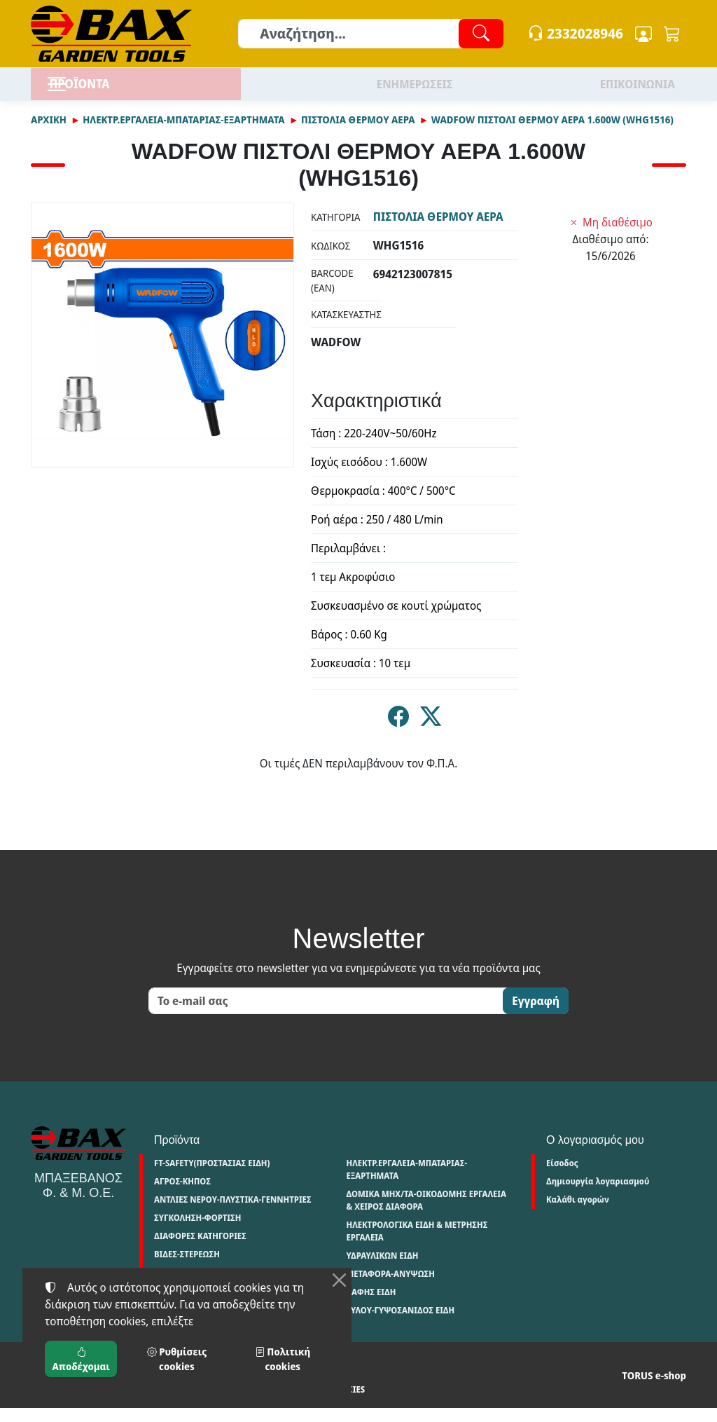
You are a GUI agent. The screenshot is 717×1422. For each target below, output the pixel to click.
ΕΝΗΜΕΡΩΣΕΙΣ (415, 91)
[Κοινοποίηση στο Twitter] (430, 734)
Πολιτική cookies (229, 1403)
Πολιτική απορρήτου (138, 1403)
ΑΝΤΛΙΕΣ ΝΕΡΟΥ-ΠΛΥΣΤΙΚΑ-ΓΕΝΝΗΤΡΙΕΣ (233, 1214)
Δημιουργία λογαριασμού (597, 1196)
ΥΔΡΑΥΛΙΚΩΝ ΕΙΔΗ (382, 1270)
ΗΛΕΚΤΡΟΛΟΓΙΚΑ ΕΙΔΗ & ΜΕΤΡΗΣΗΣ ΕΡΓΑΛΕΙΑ (416, 1245)
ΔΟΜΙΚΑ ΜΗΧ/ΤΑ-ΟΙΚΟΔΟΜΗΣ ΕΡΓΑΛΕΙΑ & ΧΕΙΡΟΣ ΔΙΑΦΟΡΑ (426, 1215)
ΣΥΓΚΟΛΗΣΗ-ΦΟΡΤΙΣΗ (197, 1232)
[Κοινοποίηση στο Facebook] (398, 734)
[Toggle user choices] (643, 33)
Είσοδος (562, 1178)
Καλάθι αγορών (577, 1214)
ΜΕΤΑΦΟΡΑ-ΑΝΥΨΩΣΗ (390, 1288)
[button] (672, 33)
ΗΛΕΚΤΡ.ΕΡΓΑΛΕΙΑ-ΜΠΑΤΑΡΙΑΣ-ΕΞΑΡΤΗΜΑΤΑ (183, 133)
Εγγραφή (535, 1015)
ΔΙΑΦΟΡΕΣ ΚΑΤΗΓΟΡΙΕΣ (200, 1251)
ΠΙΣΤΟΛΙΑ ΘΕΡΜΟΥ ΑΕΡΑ (358, 133)
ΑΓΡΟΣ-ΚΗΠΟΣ (182, 1196)
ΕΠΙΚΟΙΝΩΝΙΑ (637, 91)
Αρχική (49, 133)
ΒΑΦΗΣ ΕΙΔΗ (371, 1307)
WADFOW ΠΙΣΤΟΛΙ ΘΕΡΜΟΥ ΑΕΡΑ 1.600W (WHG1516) (552, 133)
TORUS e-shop (654, 1389)
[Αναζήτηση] (370, 33)
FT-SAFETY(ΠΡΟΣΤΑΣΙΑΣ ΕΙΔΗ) (212, 1178)
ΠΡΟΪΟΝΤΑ (111, 90)
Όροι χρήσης (58, 1403)
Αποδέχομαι (81, 1359)
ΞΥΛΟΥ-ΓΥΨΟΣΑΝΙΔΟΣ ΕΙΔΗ (400, 1325)
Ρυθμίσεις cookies (317, 1403)
